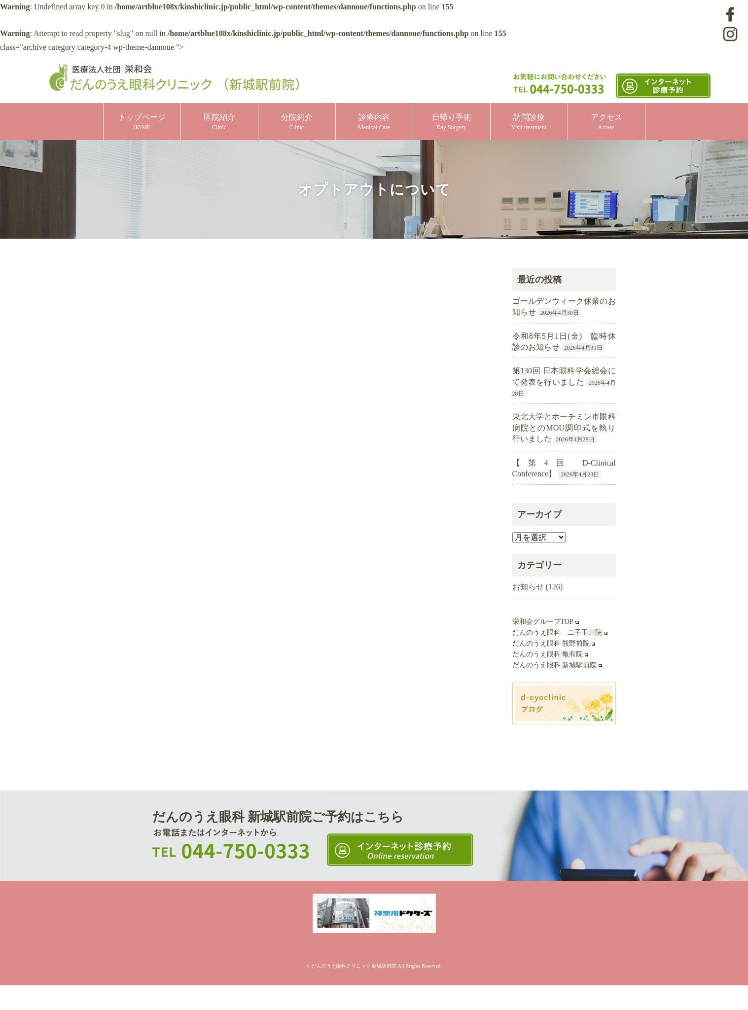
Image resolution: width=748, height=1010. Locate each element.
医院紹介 (219, 122)
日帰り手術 (451, 122)
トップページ (142, 122)
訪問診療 (528, 122)
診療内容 (374, 122)
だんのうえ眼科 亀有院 (547, 654)
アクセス (606, 122)
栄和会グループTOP (542, 621)
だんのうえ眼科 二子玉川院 (557, 632)
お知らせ (528, 586)
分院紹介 (297, 122)
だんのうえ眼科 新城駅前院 (554, 665)
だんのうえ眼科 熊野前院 (551, 643)
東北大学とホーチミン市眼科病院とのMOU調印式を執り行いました (564, 427)
